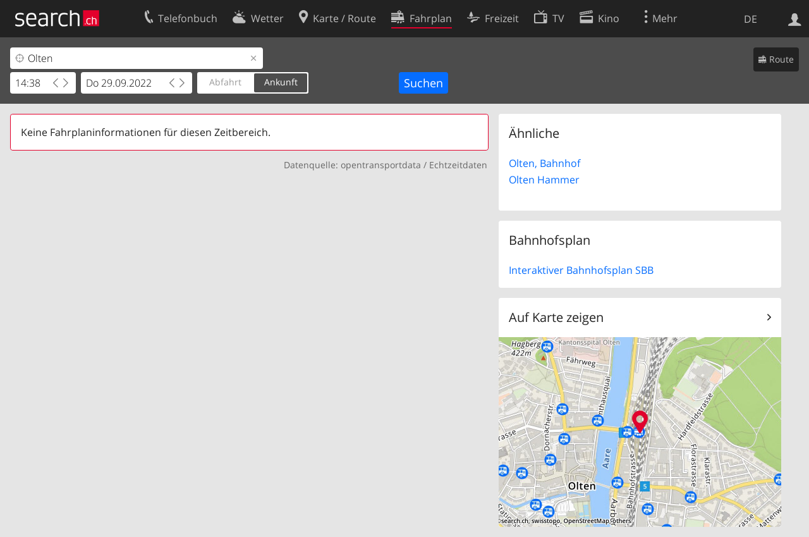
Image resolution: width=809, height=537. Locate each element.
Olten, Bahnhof (544, 163)
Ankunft (281, 82)
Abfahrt (225, 82)
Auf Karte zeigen (556, 317)
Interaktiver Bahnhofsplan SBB (581, 270)
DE (750, 19)
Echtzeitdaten (458, 165)
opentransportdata (381, 165)
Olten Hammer (544, 180)
